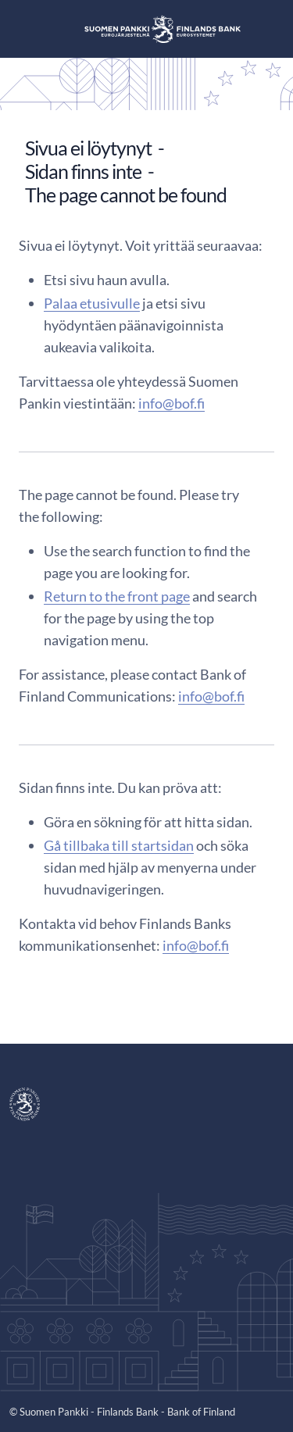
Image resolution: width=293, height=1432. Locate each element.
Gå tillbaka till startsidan (119, 845)
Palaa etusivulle (92, 303)
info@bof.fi (171, 403)
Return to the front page (117, 596)
